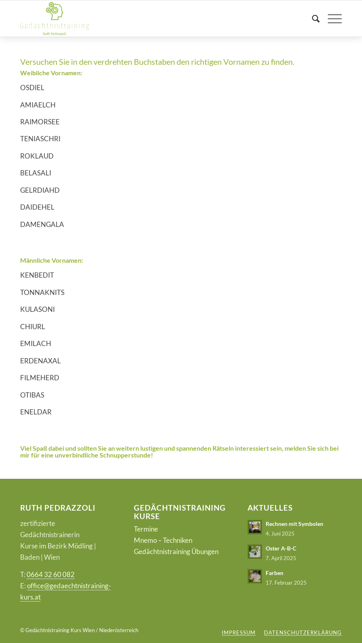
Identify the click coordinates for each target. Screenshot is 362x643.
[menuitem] (312, 18)
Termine (146, 529)
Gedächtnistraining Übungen (176, 551)
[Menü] (331, 18)
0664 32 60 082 (51, 574)
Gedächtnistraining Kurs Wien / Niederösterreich (81, 630)
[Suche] (312, 18)
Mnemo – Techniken (163, 540)
